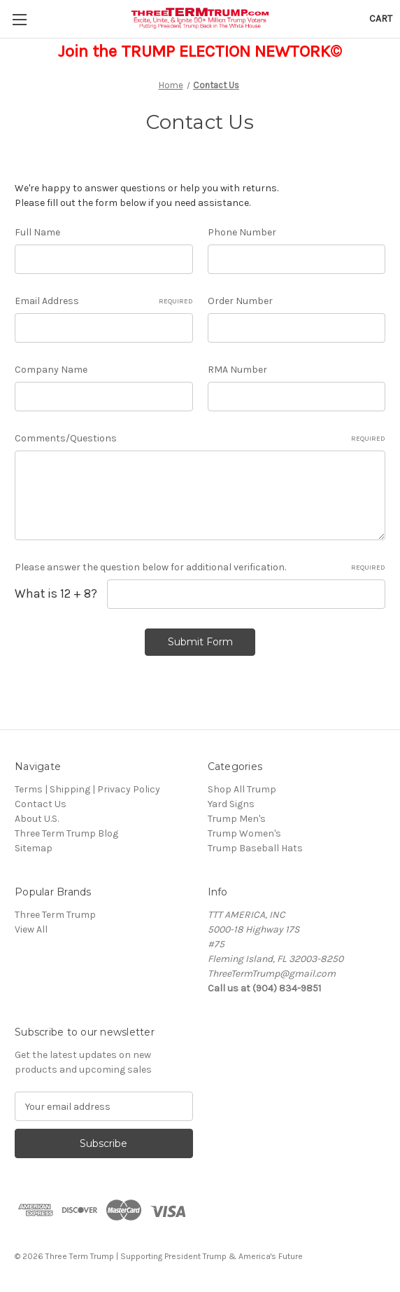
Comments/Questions (200, 438)
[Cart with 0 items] (381, 18)
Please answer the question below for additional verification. (200, 567)
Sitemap (33, 848)
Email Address (104, 301)
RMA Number (237, 370)
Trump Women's (244, 833)
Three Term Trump (55, 915)
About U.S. (37, 819)
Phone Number (242, 232)
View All (31, 929)
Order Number (240, 301)
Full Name (37, 232)
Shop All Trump (242, 789)
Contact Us (40, 804)
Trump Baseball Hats (255, 848)
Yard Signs (231, 804)
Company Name (51, 370)
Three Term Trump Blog (66, 833)
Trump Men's (237, 819)
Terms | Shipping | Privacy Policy (87, 789)
